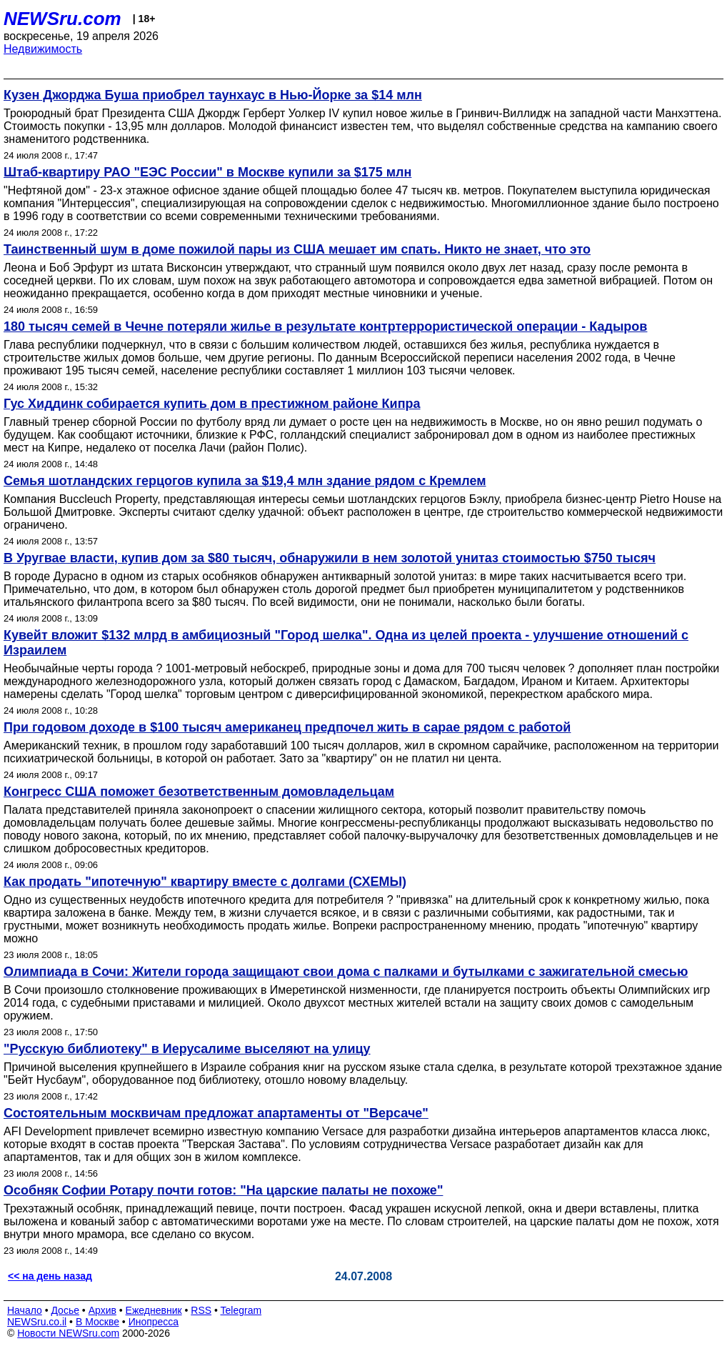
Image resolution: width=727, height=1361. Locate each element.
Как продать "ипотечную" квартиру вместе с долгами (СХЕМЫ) (205, 881)
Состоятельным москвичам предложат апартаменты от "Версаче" (216, 1113)
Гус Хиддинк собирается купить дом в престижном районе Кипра (212, 404)
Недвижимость (43, 49)
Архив (102, 1310)
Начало (24, 1310)
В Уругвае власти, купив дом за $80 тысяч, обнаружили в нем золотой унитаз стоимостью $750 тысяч (330, 558)
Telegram (241, 1310)
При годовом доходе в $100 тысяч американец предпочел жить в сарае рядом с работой (287, 727)
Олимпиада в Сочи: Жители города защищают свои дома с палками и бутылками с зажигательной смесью (346, 971)
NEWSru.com (62, 18)
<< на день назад (50, 1276)
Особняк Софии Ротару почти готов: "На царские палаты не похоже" (223, 1190)
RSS (201, 1310)
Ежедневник (154, 1310)
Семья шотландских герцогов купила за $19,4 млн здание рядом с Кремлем (245, 481)
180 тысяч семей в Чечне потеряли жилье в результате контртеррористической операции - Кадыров (325, 326)
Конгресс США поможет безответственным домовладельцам (199, 791)
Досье (65, 1310)
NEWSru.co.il (36, 1321)
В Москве (97, 1321)
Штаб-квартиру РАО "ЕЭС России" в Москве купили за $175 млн (207, 172)
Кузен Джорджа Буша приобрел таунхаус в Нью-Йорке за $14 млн (213, 95)
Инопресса (154, 1321)
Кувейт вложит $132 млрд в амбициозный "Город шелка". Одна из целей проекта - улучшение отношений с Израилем (346, 642)
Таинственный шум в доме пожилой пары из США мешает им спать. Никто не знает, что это (297, 249)
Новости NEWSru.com (68, 1333)
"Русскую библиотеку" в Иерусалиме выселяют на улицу (187, 1049)
